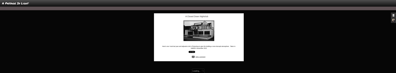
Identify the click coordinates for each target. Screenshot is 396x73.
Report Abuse (210, 71)
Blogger (204, 71)
